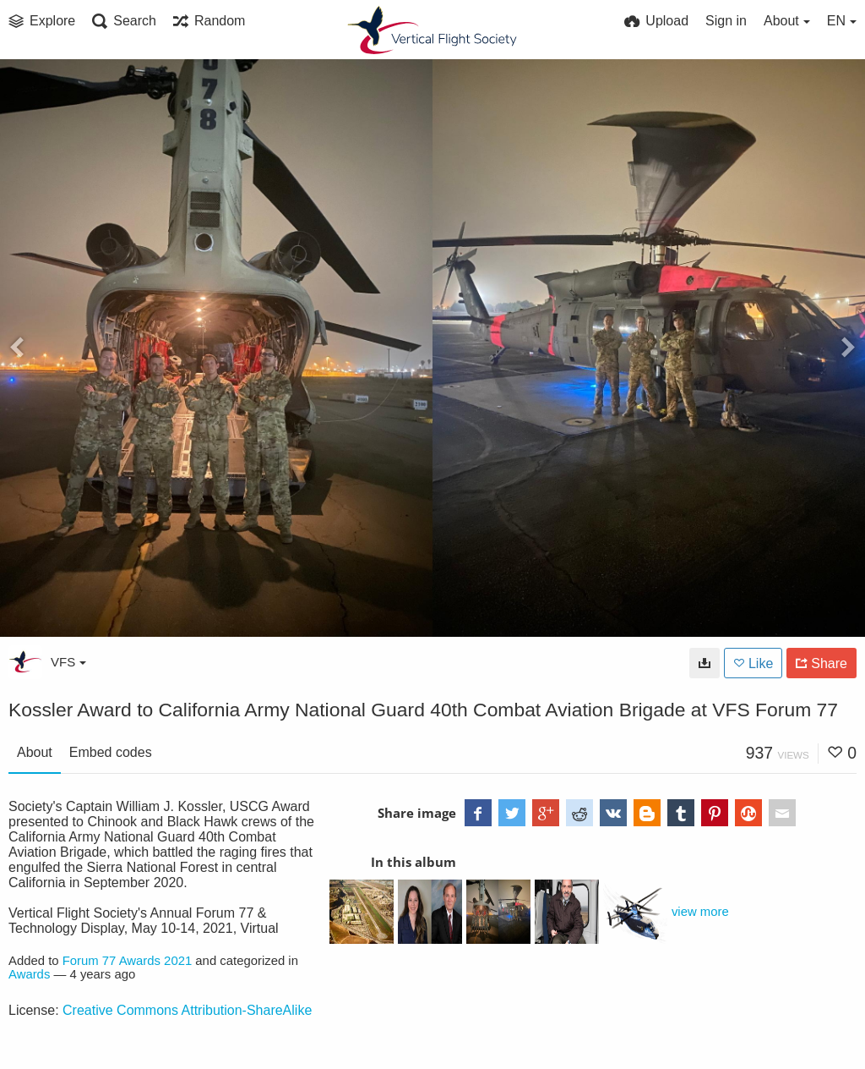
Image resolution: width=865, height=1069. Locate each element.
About (34, 752)
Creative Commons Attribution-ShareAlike (187, 1010)
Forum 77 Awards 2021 (128, 961)
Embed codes (110, 752)
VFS (68, 662)
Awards (29, 974)
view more (700, 911)
